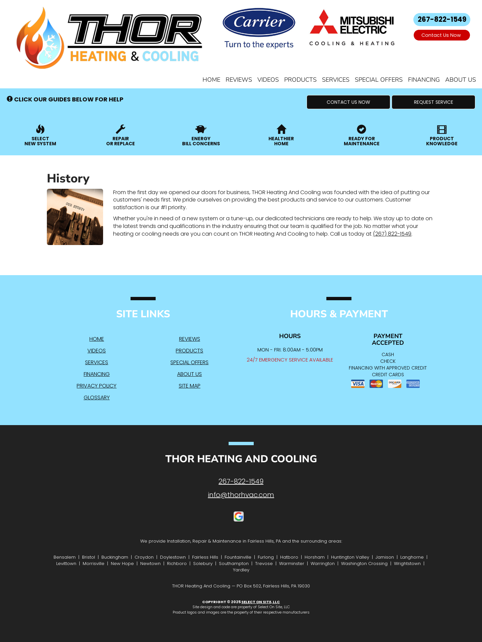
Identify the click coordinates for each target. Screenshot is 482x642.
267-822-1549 (241, 481)
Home (211, 80)
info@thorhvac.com (241, 494)
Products (300, 80)
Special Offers (379, 80)
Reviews (239, 80)
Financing (424, 80)
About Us (460, 80)
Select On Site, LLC (260, 602)
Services (335, 80)
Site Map (189, 386)
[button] (348, 102)
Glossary (97, 397)
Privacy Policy (96, 386)
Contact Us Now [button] (441, 35)
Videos (268, 80)
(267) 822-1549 (392, 234)
